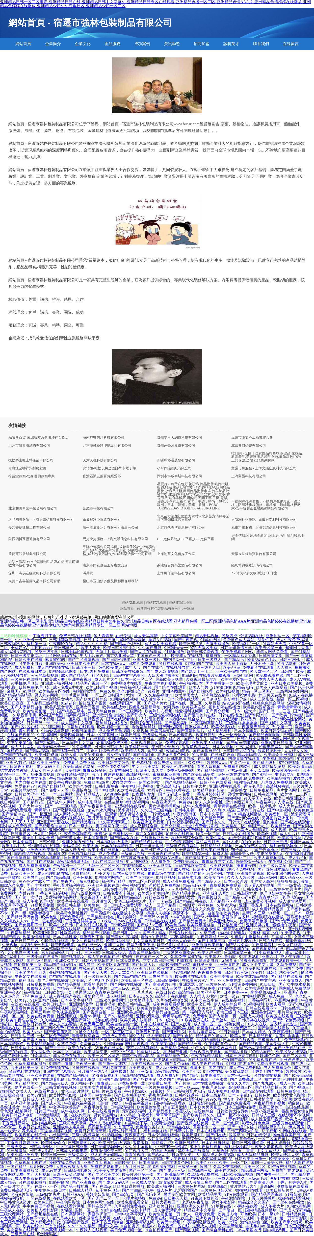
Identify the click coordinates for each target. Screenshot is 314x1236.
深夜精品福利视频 (270, 1103)
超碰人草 (220, 854)
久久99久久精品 (82, 1226)
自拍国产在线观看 (65, 976)
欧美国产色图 (51, 715)
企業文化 (83, 44)
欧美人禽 (90, 846)
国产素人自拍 (35, 1040)
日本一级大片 (244, 711)
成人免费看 (108, 854)
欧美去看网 (276, 1004)
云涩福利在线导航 (130, 806)
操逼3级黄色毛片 (262, 659)
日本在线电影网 (155, 1024)
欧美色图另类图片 (173, 945)
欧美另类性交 (118, 941)
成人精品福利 (220, 731)
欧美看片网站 (210, 1119)
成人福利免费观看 (16, 810)
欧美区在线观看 (280, 1016)
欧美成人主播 (12, 818)
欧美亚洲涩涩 (45, 933)
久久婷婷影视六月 (191, 798)
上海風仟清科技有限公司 (176, 573)
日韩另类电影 (190, 877)
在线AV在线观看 (26, 1004)
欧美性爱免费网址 (187, 830)
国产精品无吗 (213, 818)
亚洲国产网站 (79, 1020)
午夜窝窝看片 (264, 945)
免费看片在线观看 (258, 667)
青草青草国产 (168, 1115)
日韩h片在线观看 (107, 1091)
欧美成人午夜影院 (233, 909)
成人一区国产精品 (161, 905)
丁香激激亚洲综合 (179, 953)
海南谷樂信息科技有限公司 (103, 437)
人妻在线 (286, 802)
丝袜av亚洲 (237, 770)
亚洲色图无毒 (230, 968)
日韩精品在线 (178, 1127)
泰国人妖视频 (209, 766)
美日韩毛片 (123, 933)
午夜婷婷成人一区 (213, 937)
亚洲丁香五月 (251, 905)
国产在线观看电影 (49, 1079)
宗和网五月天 (208, 842)
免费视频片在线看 (126, 683)
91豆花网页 (287, 663)
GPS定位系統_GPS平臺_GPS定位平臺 (185, 539)
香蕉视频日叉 (210, 897)
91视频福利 (254, 1004)
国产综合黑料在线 (218, 1230)
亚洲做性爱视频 (251, 873)
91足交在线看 (87, 1032)
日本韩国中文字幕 (31, 778)
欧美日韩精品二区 (134, 1004)
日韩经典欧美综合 (282, 972)
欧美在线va (33, 1226)
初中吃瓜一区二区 (179, 659)
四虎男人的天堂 (181, 941)
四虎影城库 (265, 838)
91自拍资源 (130, 1226)
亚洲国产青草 (296, 992)
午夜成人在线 (12, 1210)
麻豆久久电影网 (149, 834)
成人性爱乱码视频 (267, 1119)
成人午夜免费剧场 (245, 1067)
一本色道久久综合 (113, 766)
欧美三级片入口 (206, 667)
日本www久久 (141, 996)
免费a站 (186, 802)
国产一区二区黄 (143, 1170)
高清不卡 (198, 1067)
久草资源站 (226, 905)
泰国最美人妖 (242, 854)
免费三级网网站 (180, 770)
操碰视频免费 (112, 1119)
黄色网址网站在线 (109, 1028)
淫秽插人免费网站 (165, 885)
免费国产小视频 (40, 719)
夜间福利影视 (178, 751)
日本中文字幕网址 (102, 735)
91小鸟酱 (128, 1115)
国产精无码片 (265, 762)
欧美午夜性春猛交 (22, 1020)
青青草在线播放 (109, 992)
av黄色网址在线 (221, 873)
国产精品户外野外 (126, 644)
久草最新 (212, 703)
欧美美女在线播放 (110, 1170)
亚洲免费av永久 (151, 759)
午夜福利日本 (191, 683)
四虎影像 (284, 1099)
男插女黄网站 (239, 794)
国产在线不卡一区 (42, 1186)
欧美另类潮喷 (162, 731)
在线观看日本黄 (33, 671)
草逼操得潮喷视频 (56, 1131)
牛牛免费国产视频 (39, 1206)
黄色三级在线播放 (233, 774)
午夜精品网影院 (63, 778)
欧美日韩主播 (69, 905)
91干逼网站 (185, 850)
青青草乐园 (269, 897)
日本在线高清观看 (117, 846)
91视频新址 (218, 1186)
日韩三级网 (267, 877)
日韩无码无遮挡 (149, 846)
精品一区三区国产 (258, 691)
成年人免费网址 (197, 806)
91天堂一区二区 (264, 671)
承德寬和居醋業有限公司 (27, 554)
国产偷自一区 (230, 1210)
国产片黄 (182, 1083)
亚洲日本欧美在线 (83, 663)
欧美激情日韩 (300, 766)
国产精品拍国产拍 (130, 976)
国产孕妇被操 (83, 869)
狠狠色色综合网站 (269, 703)
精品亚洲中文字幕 (200, 1210)
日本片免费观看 (142, 663)
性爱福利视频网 (189, 711)
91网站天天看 (275, 644)
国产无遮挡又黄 (58, 1032)
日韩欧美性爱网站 (290, 719)
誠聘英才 (231, 44)
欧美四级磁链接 (201, 925)
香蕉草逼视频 (160, 1095)
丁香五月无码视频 (52, 893)
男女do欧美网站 (146, 766)
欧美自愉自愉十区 (122, 1024)
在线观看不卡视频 (294, 1115)
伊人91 (201, 1048)
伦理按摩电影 (244, 695)
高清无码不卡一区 (53, 747)
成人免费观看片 (167, 1210)
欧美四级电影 (63, 945)
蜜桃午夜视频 (137, 1044)
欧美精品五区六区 (144, 1028)
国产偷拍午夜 (92, 778)
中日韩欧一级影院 (171, 1147)
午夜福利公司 (280, 861)
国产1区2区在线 (25, 727)
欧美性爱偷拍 (53, 1143)
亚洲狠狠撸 (184, 1040)
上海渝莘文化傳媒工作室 (176, 554)
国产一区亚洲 (40, 814)
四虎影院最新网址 (145, 707)
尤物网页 (65, 798)
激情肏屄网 (94, 996)
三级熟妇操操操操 (241, 723)
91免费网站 (66, 739)
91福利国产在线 (199, 663)
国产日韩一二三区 (275, 711)
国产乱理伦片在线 (200, 715)
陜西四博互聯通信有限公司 (29, 539)
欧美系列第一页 (25, 1067)
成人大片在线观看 (295, 806)
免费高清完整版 (254, 921)
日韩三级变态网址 (27, 656)
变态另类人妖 (64, 1218)
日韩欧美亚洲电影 (31, 794)
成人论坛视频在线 (182, 818)
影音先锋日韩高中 (125, 1131)
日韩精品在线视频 (160, 921)
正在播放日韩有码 (31, 1024)
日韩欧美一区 (23, 873)
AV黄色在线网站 (109, 1048)
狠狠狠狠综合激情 (293, 881)
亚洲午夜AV (11, 992)
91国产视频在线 (153, 1218)
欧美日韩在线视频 (114, 1143)
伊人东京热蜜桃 (209, 802)
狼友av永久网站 (102, 810)
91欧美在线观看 (131, 790)
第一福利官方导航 (198, 1012)
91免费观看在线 (270, 675)
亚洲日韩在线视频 (153, 972)
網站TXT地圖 (156, 603)
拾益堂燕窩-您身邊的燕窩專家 (31, 476)
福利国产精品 (114, 881)
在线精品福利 (233, 1000)
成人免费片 (25, 667)
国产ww (292, 656)
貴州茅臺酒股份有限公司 (176, 445)
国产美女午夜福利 (122, 937)
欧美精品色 (281, 826)
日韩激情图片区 (82, 1143)
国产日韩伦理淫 (116, 659)
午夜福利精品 (19, 933)
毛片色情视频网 (179, 842)
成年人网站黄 (283, 739)
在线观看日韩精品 (169, 1060)
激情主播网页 (121, 770)
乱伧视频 (275, 1226)
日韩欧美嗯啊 (122, 925)
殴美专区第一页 (269, 648)
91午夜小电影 (31, 663)
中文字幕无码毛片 (114, 822)
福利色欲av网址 (132, 640)
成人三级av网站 (40, 798)
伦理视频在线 (251, 636)
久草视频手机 (25, 715)
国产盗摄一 (262, 774)
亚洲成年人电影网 (69, 1127)
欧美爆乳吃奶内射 (153, 893)
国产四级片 (100, 913)
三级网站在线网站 (292, 691)
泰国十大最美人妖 (267, 1162)
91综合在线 (111, 1210)
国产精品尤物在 (100, 917)
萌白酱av (296, 1103)
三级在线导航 (69, 929)
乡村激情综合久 (188, 1139)
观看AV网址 (91, 1016)
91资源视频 (142, 762)
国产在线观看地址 (122, 719)
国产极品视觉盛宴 (255, 1048)
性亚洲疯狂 (67, 1016)
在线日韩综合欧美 (187, 838)
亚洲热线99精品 (216, 695)
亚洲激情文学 (81, 1004)
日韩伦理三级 (23, 1036)
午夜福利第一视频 (193, 1079)
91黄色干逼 (240, 762)
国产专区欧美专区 (104, 1174)
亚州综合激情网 (207, 929)
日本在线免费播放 (208, 1083)
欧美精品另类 (210, 1194)
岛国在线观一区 (29, 1087)
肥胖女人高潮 (262, 881)
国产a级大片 (158, 1155)
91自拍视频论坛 (197, 1178)
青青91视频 (135, 1155)
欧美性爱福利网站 (73, 774)
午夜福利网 (47, 735)
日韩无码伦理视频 (77, 652)
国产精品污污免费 (23, 917)
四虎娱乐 (29, 1131)
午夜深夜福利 (163, 1044)
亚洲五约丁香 (92, 937)
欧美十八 (143, 1060)
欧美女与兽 (214, 877)
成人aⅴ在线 (51, 1170)
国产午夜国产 (65, 881)
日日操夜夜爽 (12, 1095)
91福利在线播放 (240, 1063)
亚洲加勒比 (118, 739)
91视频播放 (174, 652)
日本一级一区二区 (137, 679)
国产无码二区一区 (104, 1198)
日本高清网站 (73, 1214)
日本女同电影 (246, 731)
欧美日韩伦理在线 (277, 731)
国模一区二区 (87, 1210)
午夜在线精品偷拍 (207, 1056)
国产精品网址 (69, 984)
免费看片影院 (207, 826)
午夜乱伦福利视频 (80, 1103)
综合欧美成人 (110, 667)
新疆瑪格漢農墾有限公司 (176, 460)
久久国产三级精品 (156, 810)
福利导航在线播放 (112, 723)
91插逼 (229, 810)
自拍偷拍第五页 (28, 964)
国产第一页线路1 (113, 1063)
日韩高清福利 (122, 1107)
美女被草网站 (237, 1071)
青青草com (106, 1083)
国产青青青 (55, 1048)
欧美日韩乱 (206, 735)
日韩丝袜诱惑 (187, 1095)
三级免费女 (78, 1155)
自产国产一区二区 (152, 957)
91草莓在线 (221, 1206)
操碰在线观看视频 (187, 1099)
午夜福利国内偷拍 (278, 759)
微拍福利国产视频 (73, 1222)
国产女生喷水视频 (295, 984)
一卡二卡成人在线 (174, 869)
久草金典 (300, 1028)
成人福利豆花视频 (16, 652)
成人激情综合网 (144, 826)
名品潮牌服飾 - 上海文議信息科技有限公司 (41, 520)
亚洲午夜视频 (80, 679)
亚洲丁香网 (114, 945)
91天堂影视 (291, 933)
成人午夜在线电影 (208, 1063)
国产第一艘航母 (75, 1186)
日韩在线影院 (271, 941)
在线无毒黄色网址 (173, 755)
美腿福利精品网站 (61, 897)
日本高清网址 (213, 1075)
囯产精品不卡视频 (225, 901)
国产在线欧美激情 (88, 1008)
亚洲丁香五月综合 (108, 1222)
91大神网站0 (137, 861)
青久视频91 (29, 731)
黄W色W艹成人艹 (35, 881)
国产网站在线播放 (126, 984)
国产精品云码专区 (240, 897)
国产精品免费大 (193, 921)
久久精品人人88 (14, 921)
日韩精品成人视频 (217, 846)
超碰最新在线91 (299, 941)
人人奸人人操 (296, 751)
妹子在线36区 (226, 1170)
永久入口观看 (290, 945)
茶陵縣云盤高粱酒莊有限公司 (179, 565)
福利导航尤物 (155, 1131)
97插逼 (67, 1210)
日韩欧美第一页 (58, 992)
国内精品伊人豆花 (39, 929)
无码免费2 (72, 846)
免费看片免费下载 (79, 762)
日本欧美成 (185, 1119)
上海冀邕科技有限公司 (248, 476)
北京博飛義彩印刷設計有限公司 (107, 445)
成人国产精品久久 (91, 1159)
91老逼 (105, 921)
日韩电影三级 (236, 972)
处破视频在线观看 (65, 972)
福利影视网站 (137, 802)
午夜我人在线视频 (92, 1230)
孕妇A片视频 (160, 640)
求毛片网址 (285, 774)
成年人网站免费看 (272, 652)
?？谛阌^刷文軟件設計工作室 (254, 573)
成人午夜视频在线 (104, 957)
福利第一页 (36, 644)
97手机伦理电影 (25, 683)
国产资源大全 (69, 838)
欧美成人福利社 (161, 1186)
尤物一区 (134, 695)
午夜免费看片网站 (237, 652)
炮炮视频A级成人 (167, 858)
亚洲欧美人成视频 (208, 743)
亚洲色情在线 (227, 964)
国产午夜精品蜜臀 (100, 929)
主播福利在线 (257, 937)
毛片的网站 (127, 917)
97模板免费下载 (131, 1083)
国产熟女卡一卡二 (197, 671)
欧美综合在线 (80, 786)
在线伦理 (123, 636)
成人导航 (87, 964)
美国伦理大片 (277, 1044)
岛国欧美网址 (150, 782)
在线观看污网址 (71, 1206)
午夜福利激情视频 (199, 1222)
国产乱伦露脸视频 (39, 774)
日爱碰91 (30, 1028)
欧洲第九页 (114, 798)
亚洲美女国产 (263, 1012)
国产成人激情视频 (162, 671)
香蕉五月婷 (40, 1012)
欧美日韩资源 (46, 755)
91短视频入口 (137, 1151)
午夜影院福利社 (14, 1012)
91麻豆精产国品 (44, 1000)
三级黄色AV (217, 984)
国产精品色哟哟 (211, 770)
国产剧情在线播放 (274, 1028)
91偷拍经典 (82, 873)
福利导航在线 (114, 1067)
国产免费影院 (72, 917)
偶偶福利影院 (100, 1127)
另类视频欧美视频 (178, 1028)
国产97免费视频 (284, 921)
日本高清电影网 (82, 1079)
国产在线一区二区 (186, 703)
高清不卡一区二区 (189, 913)
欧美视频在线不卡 (31, 1135)
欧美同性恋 (191, 1071)
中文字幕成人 (269, 1151)
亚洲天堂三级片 (147, 659)
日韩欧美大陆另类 (232, 1111)
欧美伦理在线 (223, 727)
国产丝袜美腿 (145, 1079)
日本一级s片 (269, 1214)
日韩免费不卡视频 (119, 893)
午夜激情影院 (233, 1198)
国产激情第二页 (220, 830)
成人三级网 (172, 988)
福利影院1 (33, 992)
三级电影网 (243, 675)
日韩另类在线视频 (254, 1020)
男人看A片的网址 (260, 885)
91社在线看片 (157, 897)
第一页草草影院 (293, 1218)
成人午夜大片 (273, 1206)
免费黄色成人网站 (239, 640)
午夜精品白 (267, 1218)
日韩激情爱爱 (183, 897)
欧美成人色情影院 (252, 830)
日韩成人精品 (81, 1190)
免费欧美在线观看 (273, 1063)
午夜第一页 (86, 1063)
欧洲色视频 (83, 877)
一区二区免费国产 (53, 1036)
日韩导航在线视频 (61, 1087)
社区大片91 (101, 675)
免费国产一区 (19, 739)
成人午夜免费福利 (292, 640)
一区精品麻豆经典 (240, 656)
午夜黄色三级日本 (50, 1190)
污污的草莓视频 (44, 675)
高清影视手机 (138, 774)
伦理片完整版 (134, 1198)
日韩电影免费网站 (248, 778)
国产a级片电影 (39, 961)
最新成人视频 (251, 1016)
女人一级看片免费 (199, 1214)
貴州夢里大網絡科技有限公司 (179, 437)
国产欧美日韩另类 (199, 774)
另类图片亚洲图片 (278, 818)
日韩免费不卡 (255, 889)
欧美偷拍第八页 (14, 1119)
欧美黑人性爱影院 (221, 957)
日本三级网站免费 (199, 988)
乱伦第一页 (282, 727)
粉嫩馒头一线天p (251, 861)
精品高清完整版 (255, 1170)
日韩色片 (263, 1095)
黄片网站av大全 (244, 1186)
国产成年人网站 (61, 802)
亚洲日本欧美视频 (287, 683)
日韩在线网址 (266, 794)
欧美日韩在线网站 (35, 1127)
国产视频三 (299, 1087)
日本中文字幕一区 (216, 814)
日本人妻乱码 (240, 1095)
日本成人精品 (254, 1032)
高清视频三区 (240, 1087)
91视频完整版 (42, 905)
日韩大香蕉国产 (166, 1202)
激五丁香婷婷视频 (108, 774)
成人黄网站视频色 (39, 968)
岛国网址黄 (281, 937)
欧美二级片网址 (273, 865)
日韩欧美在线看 (29, 659)
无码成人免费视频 (277, 782)
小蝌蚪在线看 (246, 1206)
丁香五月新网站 (16, 1123)
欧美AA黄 (231, 667)
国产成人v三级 (150, 925)
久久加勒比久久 (131, 691)
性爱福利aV (25, 786)
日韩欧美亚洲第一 (251, 1159)
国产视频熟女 (73, 957)
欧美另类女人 (187, 695)
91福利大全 (55, 889)
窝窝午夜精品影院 (138, 1056)
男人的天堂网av (142, 869)
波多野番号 (301, 814)
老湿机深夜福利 (161, 1166)
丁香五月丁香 (45, 636)
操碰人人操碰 (158, 913)
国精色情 (15, 751)
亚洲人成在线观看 (105, 1123)
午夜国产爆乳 (234, 1060)
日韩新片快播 (182, 1131)
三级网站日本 (154, 735)
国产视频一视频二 (68, 751)
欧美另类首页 (92, 755)
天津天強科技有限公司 (100, 460)
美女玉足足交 (92, 759)
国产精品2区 (34, 802)
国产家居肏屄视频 (100, 1178)
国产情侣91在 (14, 814)
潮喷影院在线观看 (293, 1186)
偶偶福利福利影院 (216, 1159)
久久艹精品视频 (167, 1178)
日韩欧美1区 (125, 1162)
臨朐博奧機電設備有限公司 (252, 565)
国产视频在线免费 (193, 1123)
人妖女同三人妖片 (46, 770)
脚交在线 (137, 1036)
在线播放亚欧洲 (155, 838)
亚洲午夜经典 (12, 798)
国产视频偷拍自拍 (50, 826)
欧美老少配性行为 (31, 972)
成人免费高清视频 (35, 865)
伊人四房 (296, 1127)
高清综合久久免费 (199, 909)
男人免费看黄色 (277, 1067)
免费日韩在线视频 (75, 636)
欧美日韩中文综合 (114, 762)
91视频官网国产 (109, 877)
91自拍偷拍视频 (268, 1075)
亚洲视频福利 (42, 1222)
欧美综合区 (82, 980)
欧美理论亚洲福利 (279, 755)
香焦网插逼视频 (151, 889)
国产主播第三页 (212, 941)
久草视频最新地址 (202, 679)
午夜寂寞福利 (280, 1032)
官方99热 (213, 810)
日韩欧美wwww (29, 1159)
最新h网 (267, 1186)
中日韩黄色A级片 (16, 1202)
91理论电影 (211, 699)
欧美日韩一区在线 (137, 980)
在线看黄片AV (195, 980)
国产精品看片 (84, 822)
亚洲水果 (219, 1079)
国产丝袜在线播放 (288, 1202)
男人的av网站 (46, 695)
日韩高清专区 (41, 1147)
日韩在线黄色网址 (177, 1162)
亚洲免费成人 (35, 996)
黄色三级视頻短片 (130, 901)
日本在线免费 (36, 909)
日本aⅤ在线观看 (127, 921)
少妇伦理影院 (160, 1139)
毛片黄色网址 (288, 790)
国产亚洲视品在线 (290, 1048)
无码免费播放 (218, 644)
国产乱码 (155, 751)
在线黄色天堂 (91, 968)
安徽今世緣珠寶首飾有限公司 (253, 554)
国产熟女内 (137, 715)
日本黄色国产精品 (31, 830)
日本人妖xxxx (187, 1087)
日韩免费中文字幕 (27, 1048)
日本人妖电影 (278, 1143)
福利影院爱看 (85, 691)
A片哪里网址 (53, 727)
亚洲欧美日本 (143, 739)
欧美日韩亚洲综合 (290, 798)
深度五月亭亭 (242, 1151)
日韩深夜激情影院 (61, 1060)
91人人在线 (257, 1024)
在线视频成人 (134, 865)
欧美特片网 (204, 889)
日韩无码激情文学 (236, 648)
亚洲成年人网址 (217, 893)
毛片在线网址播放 (108, 861)
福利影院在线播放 (225, 707)
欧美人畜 (69, 755)
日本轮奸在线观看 (92, 925)
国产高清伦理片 (191, 731)
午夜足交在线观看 (31, 976)
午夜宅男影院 (68, 1202)
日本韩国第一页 (238, 953)
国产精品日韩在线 (191, 901)
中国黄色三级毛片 (153, 656)
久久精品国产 (52, 1020)
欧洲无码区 (47, 1234)
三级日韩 (92, 953)
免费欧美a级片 (97, 782)
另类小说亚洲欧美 (23, 1155)
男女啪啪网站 (53, 953)
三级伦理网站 (12, 1214)
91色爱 (17, 909)
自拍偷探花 (10, 1032)
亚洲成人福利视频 (57, 683)
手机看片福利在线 (69, 885)
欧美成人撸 (55, 679)
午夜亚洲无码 (164, 802)
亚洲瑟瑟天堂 (191, 984)
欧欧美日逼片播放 (129, 1186)
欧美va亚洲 (36, 1095)
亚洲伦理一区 (278, 636)
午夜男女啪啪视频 (267, 1147)
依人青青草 (103, 636)
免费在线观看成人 (106, 1166)
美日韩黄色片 (66, 648)
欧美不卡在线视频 (104, 850)
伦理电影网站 (271, 747)
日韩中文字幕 (122, 1052)
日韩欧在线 (160, 814)
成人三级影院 (262, 699)
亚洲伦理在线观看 (225, 786)
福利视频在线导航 (95, 1139)
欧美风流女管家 (59, 707)
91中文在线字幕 (205, 1000)
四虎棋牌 (185, 961)
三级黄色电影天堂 (217, 1190)
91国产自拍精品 (52, 786)
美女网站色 (40, 1052)
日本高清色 (149, 1162)
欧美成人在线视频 (187, 656)
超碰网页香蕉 (297, 648)
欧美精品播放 (278, 778)
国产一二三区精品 (61, 806)
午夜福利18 (266, 802)
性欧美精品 (70, 933)
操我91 (266, 719)
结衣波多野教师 (14, 770)
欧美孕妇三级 (137, 747)
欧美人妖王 (91, 648)
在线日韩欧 (166, 992)
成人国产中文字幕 (77, 723)
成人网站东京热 (69, 814)
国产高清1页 (144, 755)
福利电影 (27, 980)
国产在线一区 (90, 945)
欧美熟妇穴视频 (159, 711)
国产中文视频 (279, 810)
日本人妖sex (170, 909)
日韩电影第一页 (189, 810)
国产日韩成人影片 (156, 850)
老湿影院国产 (186, 1190)
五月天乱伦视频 (102, 818)
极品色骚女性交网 (297, 1111)
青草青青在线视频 (229, 806)
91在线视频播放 (33, 1182)
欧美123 (21, 1000)
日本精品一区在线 (69, 988)
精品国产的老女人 (212, 1036)
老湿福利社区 (12, 957)
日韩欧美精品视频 (237, 1174)
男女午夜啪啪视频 (225, 798)
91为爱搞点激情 (55, 731)
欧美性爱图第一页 (39, 711)
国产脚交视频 (218, 711)
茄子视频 (269, 1131)
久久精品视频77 (158, 695)
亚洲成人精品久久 (229, 1178)
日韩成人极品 (114, 953)
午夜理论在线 (61, 644)
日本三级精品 (214, 1095)
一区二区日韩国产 (107, 695)
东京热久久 (10, 996)
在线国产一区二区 (235, 858)
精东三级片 (291, 850)
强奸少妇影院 (98, 1194)
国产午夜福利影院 (96, 806)
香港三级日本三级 (232, 1012)
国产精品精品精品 (16, 695)
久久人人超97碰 (241, 877)
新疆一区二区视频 (292, 699)
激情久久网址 (239, 1083)
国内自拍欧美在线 (31, 782)
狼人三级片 (33, 1060)
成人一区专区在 (232, 735)
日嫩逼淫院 (106, 1004)
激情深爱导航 (170, 1182)
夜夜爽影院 (135, 1135)
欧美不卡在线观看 (272, 687)
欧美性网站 (216, 838)
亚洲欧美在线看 (40, 1075)
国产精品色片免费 (147, 842)
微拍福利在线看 (249, 1190)
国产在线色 (153, 667)
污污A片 (75, 953)
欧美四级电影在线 (261, 968)
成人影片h (297, 858)
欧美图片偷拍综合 (153, 1008)
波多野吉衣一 (124, 782)
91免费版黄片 (243, 1028)
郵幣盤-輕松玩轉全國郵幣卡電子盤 (109, 468)
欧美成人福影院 (299, 1119)
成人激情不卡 (153, 699)
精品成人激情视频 (218, 1155)
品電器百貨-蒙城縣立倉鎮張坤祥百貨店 (38, 437)
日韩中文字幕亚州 (129, 675)
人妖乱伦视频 (153, 719)
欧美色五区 (43, 1202)
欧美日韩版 (131, 735)
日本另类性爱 (65, 937)
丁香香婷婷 (55, 1226)
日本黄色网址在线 (98, 1202)
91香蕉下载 (124, 1127)
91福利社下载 (136, 1123)
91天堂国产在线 (258, 798)
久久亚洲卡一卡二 (31, 640)
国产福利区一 (120, 834)
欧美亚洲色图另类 (283, 873)
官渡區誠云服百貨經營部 (102, 476)
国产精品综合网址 (176, 1048)
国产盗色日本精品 (274, 869)
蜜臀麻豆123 (162, 1143)
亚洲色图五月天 (239, 802)
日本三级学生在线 (129, 873)
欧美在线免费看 (40, 1016)
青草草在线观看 (237, 929)
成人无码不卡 (48, 766)
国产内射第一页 (223, 1016)
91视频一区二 (280, 913)
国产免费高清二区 (246, 1079)
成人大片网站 (23, 747)
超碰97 (205, 1166)
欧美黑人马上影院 (232, 663)
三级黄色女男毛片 (285, 889)
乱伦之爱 (102, 873)
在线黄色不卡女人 (34, 1218)
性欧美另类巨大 (186, 1155)
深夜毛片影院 (96, 1107)
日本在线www (114, 663)
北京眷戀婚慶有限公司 (248, 445)
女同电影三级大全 (23, 953)
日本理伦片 (98, 988)
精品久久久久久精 (92, 644)
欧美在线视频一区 (147, 1063)
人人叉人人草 (23, 822)
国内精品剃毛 (275, 1230)
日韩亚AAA (73, 1194)
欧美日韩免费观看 (203, 652)
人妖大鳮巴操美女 (164, 675)
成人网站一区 (82, 1083)
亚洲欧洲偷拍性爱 (108, 715)
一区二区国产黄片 (274, 1139)
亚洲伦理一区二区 (65, 830)
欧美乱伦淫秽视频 (259, 707)
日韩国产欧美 (292, 671)
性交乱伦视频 (235, 1099)
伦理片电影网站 (203, 1032)
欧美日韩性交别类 (119, 648)
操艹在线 (272, 1079)
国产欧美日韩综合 (92, 699)
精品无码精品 (249, 755)
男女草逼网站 (105, 1115)
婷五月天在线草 (273, 695)
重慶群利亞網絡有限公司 (102, 520)
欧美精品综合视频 (81, 1119)
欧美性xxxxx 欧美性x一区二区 (222, 1162)
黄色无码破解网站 (16, 1111)
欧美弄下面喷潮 (140, 877)
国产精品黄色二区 (173, 1056)
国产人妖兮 (181, 1024)
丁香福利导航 (260, 1000)
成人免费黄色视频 (114, 731)
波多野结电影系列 (143, 798)
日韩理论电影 (207, 961)
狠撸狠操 (141, 1143)
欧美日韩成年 (54, 1004)
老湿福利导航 (144, 727)
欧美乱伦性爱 (149, 1107)
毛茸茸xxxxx (41, 648)
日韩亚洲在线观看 (216, 782)
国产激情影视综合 (69, 810)
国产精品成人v (89, 794)
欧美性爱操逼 (221, 976)
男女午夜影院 (118, 755)
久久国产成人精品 (150, 933)
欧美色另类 (175, 925)
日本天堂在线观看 (239, 1040)
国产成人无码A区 (114, 1182)
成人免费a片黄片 (68, 687)
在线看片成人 (46, 1091)
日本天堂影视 (128, 961)
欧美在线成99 (114, 707)
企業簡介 (53, 44)
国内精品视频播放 (261, 1210)
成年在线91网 (73, 1111)
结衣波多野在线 (236, 703)
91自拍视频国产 (159, 1230)
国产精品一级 (190, 1044)
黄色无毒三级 (92, 1024)
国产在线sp (101, 1186)
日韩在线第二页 (294, 1008)
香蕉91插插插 (287, 1036)
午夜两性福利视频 (161, 683)
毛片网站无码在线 (61, 656)
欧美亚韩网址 (12, 988)
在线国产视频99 (21, 735)
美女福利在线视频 (23, 1230)
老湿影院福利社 (106, 1075)
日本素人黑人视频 (271, 679)
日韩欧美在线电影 (213, 850)
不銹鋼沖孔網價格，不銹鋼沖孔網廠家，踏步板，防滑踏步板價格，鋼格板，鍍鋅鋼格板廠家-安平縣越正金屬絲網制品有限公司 (266, 505)
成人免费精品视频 (268, 909)
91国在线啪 (210, 640)
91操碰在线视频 (86, 1067)
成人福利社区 (297, 953)
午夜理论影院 (214, 1087)
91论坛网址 (40, 1056)
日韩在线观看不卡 (262, 1008)
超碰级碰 (294, 1071)
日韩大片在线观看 (244, 822)
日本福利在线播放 (112, 842)
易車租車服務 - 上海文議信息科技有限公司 (264, 528)
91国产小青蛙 (61, 1063)
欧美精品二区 (233, 826)
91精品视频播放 (248, 814)
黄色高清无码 (168, 786)
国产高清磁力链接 (161, 984)
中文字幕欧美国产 (176, 636)
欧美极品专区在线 (54, 691)
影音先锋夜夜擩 (141, 945)
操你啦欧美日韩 (287, 1135)
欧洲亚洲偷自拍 (25, 1103)
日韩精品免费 (294, 1214)
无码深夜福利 (134, 1111)
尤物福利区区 (254, 996)
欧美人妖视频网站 (270, 858)
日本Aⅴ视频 (223, 747)
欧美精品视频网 (40, 1044)
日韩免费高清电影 (293, 1091)
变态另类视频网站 (142, 1048)
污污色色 (206, 905)
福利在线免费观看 (92, 949)
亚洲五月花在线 (242, 941)
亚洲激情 (144, 1071)
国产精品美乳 (176, 723)
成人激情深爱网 (293, 901)
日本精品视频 (261, 1036)
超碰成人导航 (230, 988)
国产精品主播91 (186, 893)
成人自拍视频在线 (53, 667)
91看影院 (293, 1194)
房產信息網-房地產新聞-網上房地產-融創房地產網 (267, 537)
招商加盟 (201, 44)
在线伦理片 (81, 1115)
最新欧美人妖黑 (169, 679)
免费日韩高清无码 (91, 1131)
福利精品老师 (246, 782)
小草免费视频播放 (129, 1040)
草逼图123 (57, 854)
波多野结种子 (270, 751)
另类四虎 (229, 636)
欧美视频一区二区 (113, 727)
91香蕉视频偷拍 (254, 961)
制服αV (149, 1226)
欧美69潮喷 (227, 1222)
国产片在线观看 (92, 739)
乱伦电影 (271, 822)
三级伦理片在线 (251, 810)
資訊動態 (172, 44)
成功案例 (142, 44)
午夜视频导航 (134, 885)
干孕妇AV (20, 648)
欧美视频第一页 (196, 854)
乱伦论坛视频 (242, 1218)
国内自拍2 (218, 1067)
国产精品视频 (37, 751)
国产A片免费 (238, 945)
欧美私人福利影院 (42, 1210)
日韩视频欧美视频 (65, 640)
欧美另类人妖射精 (136, 1020)
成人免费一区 (281, 996)
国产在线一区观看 (101, 814)
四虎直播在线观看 (244, 759)
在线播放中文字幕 (128, 913)
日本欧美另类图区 (206, 1107)
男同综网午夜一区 (112, 826)
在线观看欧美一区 (286, 961)
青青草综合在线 (161, 873)
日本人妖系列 (73, 850)
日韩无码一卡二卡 (42, 723)
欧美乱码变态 (96, 1052)
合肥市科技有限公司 (98, 508)
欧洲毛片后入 (14, 846)
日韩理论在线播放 (239, 834)
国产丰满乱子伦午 (138, 1190)
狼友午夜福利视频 (206, 1147)
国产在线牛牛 (196, 739)
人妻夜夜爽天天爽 (72, 1166)
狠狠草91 (237, 1135)
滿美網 (88, 573)
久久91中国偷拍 (139, 1147)
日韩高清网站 (167, 980)
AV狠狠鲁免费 (117, 794)
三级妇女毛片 (48, 1194)
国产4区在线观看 (295, 822)
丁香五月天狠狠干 (148, 818)
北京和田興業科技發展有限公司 (32, 508)
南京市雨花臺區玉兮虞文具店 (105, 565)
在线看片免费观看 (215, 675)
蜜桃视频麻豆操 (167, 774)
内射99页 (26, 893)
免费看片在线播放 (213, 1028)
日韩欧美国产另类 (145, 778)
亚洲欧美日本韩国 (212, 1218)
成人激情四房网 (199, 1182)
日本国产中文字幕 (78, 743)
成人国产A (123, 1060)
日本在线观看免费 (104, 1111)
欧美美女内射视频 (96, 1087)
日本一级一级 (239, 1075)
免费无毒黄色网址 (52, 869)
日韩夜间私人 (12, 644)
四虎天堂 (34, 1139)
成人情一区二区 (208, 1024)
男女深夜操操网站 (165, 806)
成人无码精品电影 (253, 1155)
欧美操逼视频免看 (260, 988)
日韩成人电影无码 (39, 1099)
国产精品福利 (161, 1111)
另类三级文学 (46, 652)
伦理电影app (292, 897)
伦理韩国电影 (84, 731)
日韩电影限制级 (181, 759)
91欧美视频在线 (195, 1020)
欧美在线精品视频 (252, 976)
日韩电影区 (21, 834)
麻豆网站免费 (286, 1000)
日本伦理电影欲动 (163, 1135)
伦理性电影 (293, 1079)
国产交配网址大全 (176, 826)
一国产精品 (17, 1166)
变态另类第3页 (20, 743)
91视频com (176, 719)
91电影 (237, 937)
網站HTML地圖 (180, 603)
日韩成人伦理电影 (72, 1151)
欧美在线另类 (80, 1048)
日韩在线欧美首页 (191, 865)
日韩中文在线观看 (222, 719)
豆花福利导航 (182, 937)
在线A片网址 (125, 1218)
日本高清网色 (12, 1044)
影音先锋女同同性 (170, 762)
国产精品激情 (159, 1040)
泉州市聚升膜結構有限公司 (29, 445)
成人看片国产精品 (214, 778)
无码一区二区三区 (104, 865)
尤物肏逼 (229, 961)
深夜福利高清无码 (73, 861)
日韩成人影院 (41, 1151)
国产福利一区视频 (129, 1139)
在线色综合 (204, 1111)
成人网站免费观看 (161, 644)
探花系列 (249, 719)
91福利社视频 (57, 1008)
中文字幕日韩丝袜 (158, 961)
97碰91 (128, 957)
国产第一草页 (222, 739)
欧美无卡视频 (169, 1222)
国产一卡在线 (161, 901)
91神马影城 (181, 917)
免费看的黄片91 (150, 1127)
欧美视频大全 (231, 1008)
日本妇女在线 (122, 949)
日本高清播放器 (25, 1170)
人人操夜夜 (161, 861)
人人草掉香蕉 (179, 889)
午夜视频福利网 (82, 854)
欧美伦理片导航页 (252, 683)
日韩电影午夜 (107, 786)
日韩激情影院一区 (52, 1115)
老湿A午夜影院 (154, 937)
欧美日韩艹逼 (191, 644)
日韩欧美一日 (84, 667)
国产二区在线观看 (231, 1182)
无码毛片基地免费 (112, 652)
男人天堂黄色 (122, 972)
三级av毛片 (258, 1178)
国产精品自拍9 (191, 873)
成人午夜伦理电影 (39, 901)
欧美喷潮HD (193, 1135)
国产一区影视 (69, 719)
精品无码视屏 (207, 636)
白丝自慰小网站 (59, 1159)
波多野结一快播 (34, 945)
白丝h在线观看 (144, 909)
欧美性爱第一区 (286, 770)
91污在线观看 (236, 1194)
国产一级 (19, 913)
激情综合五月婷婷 (146, 723)
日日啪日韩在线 (108, 747)
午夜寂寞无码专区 (254, 727)
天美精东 (73, 770)
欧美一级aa (230, 996)
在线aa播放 (114, 802)
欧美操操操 (279, 1159)
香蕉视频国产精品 (96, 897)
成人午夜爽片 (292, 957)
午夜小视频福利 (265, 1111)
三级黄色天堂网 (73, 1123)
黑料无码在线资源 (194, 1151)
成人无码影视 (158, 1036)
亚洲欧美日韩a (162, 1206)
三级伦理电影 (228, 889)
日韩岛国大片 (245, 893)
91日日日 (268, 984)
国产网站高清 (170, 727)
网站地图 (129, 625)
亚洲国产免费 (291, 968)
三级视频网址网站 (134, 1178)
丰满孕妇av (255, 1226)
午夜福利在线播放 (179, 778)
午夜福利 (145, 1115)
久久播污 (284, 667)
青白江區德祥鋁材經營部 (27, 468)
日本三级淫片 (236, 881)
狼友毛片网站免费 (39, 838)
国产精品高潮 (58, 877)
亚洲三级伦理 (271, 1107)
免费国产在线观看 (287, 1170)
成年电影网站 (90, 802)
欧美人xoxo (32, 1032)
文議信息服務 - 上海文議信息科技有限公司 (264, 468)
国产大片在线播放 (146, 652)
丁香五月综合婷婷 (102, 751)
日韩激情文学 (271, 656)
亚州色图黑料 (174, 691)
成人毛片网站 (45, 834)
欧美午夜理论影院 (65, 782)
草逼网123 (84, 992)
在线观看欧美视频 (206, 1052)
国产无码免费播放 (96, 1060)
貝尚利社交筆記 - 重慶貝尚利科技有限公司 (264, 520)
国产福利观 (104, 790)
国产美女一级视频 (84, 889)
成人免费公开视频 (260, 901)
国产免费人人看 (55, 790)
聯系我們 (261, 44)
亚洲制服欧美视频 (208, 945)
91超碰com (113, 1044)
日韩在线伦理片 (183, 933)
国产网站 (8, 671)
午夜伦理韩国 (185, 814)
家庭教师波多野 (236, 917)
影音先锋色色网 (256, 1123)
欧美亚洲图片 (209, 992)
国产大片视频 (38, 1174)
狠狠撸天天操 (38, 988)
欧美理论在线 (106, 858)
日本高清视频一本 (57, 1230)
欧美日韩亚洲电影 (18, 1115)
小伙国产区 (59, 1135)
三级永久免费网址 (111, 1000)
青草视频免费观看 (225, 885)
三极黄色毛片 (270, 1040)
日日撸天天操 (176, 1198)
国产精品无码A (97, 1040)
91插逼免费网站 (243, 984)
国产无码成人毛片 (204, 1060)
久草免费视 (286, 964)
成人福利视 (116, 996)
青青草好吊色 (95, 770)
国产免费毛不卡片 (31, 925)
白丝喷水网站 (152, 929)
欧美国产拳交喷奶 (287, 1222)
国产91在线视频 (40, 861)
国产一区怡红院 (225, 1123)
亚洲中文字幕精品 (59, 1071)
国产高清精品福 (171, 1174)
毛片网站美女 (290, 1012)
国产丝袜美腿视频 (242, 743)
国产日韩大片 (144, 964)
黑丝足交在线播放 (53, 980)
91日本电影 (67, 968)
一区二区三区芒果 (117, 1032)
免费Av (100, 834)
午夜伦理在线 (178, 790)
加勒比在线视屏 (180, 834)
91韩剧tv (189, 675)
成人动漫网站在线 (171, 1067)
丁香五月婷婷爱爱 (81, 921)
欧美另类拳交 (63, 909)
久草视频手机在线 (31, 1162)
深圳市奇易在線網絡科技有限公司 (34, 573)
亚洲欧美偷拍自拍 (231, 671)
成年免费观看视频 (169, 1004)
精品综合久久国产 (254, 1202)
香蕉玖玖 (183, 1111)
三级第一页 (188, 1166)
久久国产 (167, 1079)
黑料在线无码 (100, 1206)
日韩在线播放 (230, 715)
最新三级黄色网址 (69, 1174)
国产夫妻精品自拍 (27, 707)
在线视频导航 (178, 667)
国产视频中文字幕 (276, 723)
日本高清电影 (96, 838)
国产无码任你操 (120, 759)
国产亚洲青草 (84, 1182)
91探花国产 (128, 929)
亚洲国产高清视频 (114, 1079)
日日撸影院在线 (78, 858)
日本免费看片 (25, 842)
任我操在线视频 (212, 759)
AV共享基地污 (248, 1230)
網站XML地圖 (132, 603)
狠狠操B (301, 667)
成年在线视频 (105, 1020)
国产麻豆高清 (31, 889)
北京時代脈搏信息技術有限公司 (181, 528)
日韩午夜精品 (262, 790)
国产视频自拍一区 (99, 1012)
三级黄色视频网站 (182, 846)
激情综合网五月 (223, 1048)
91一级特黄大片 (98, 976)
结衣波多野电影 (232, 933)
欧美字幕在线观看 (73, 901)
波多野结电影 (208, 1040)
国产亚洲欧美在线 (243, 818)
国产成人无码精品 (295, 1210)
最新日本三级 (254, 913)
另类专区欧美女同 (179, 1194)
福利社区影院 (106, 980)
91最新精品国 (69, 1099)
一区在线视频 (38, 1198)
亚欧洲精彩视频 (140, 1222)
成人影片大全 (106, 679)
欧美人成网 (163, 1119)
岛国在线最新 (297, 1107)
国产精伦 (190, 1075)
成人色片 (164, 1190)
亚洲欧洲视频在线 (104, 885)
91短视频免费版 (40, 984)
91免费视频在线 (55, 1067)
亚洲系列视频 (151, 1159)
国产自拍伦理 (201, 691)
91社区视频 (166, 877)
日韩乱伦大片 (195, 786)
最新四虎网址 (72, 735)
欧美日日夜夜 (12, 703)
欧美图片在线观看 (191, 976)
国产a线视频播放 (86, 893)
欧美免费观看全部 (133, 1202)
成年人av (133, 667)
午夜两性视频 (162, 1123)
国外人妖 (230, 842)
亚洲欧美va (55, 663)
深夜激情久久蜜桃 (221, 1139)
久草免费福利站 (227, 1166)
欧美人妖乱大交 (285, 1155)
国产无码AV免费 (154, 917)
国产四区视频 (187, 1230)
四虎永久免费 (12, 885)
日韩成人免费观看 (126, 905)
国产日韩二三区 (25, 941)
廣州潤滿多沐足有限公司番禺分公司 (110, 528)
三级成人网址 (144, 1182)
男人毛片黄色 (92, 656)
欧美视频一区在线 (174, 1226)
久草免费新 (67, 1044)
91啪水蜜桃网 (299, 1206)
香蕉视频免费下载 (112, 743)
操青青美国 (246, 865)
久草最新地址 (231, 1226)
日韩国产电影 (46, 1111)
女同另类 (171, 707)
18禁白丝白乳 (169, 739)
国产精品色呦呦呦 (265, 735)
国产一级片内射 (241, 1127)
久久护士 (196, 762)
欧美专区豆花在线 (113, 964)
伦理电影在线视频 (44, 846)
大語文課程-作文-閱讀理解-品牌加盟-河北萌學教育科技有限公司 (43, 563)
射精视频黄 (94, 719)
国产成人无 (51, 1103)
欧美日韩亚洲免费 (248, 1143)
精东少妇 (270, 933)
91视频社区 (161, 1091)
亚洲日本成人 (302, 842)
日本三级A (120, 988)
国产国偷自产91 (207, 751)
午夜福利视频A (138, 1103)
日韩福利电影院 (78, 1170)
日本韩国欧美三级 (57, 949)
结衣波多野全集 (135, 858)
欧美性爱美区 (90, 909)
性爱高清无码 (262, 1182)
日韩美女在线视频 (209, 869)
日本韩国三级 (200, 1170)
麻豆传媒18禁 (122, 1071)
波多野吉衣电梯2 (284, 1178)
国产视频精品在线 (268, 949)
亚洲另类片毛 (258, 925)
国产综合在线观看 (170, 687)
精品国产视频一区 (92, 683)
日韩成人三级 (264, 1115)
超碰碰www (217, 762)
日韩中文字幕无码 (100, 640)
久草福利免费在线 (203, 1174)
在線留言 (291, 44)
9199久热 (213, 1099)
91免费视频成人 (269, 953)
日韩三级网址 (291, 659)
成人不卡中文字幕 (258, 964)
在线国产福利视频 (73, 1075)
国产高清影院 (19, 858)
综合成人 (196, 719)
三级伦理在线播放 (42, 957)
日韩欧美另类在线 (239, 751)
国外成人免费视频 (16, 826)
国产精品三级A (55, 1083)
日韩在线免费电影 (253, 739)
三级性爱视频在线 (165, 715)
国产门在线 (216, 1135)
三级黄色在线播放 (27, 679)
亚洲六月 (270, 957)
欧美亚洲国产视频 (149, 822)
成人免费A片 (168, 1075)
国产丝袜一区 (223, 1020)
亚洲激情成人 (291, 980)
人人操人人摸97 (203, 996)
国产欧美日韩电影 (287, 715)
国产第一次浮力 (29, 897)
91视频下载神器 (205, 1198)
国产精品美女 (27, 1083)
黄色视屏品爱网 (66, 1012)
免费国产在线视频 (16, 755)
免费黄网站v (91, 1044)
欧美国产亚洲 (122, 1099)
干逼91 (124, 818)
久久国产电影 (150, 648)
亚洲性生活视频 (98, 1162)
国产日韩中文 (204, 968)
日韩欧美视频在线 (97, 961)
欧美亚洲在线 (194, 707)
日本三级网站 (130, 711)
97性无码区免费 (204, 648)
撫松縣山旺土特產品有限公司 (30, 460)
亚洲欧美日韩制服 (277, 743)
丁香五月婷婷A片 (292, 1182)
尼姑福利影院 (183, 972)
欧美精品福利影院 (209, 790)
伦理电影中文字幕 (276, 893)
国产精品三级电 (71, 711)
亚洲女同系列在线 (78, 842)
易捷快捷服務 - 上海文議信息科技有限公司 (115, 539)
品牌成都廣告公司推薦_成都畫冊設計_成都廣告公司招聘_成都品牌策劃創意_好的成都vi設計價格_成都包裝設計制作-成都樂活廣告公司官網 (119, 550)
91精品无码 (243, 687)
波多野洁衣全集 (134, 814)
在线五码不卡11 (145, 988)
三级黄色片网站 (192, 1186)
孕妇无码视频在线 (69, 818)
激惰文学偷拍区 (254, 1222)
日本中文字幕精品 (77, 1000)
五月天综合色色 (102, 711)
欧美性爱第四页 (63, 1095)
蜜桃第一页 (203, 964)
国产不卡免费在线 (225, 980)
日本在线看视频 (211, 1131)
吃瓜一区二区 (208, 834)
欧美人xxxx (115, 968)
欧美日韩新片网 (280, 1190)
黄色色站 (247, 1139)
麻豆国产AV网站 (22, 691)
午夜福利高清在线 (207, 723)
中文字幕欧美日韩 (149, 941)
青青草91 (42, 810)
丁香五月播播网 (262, 1198)
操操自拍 (214, 656)
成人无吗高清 (146, 636)
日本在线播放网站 (153, 1099)
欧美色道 (49, 917)
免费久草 (107, 691)
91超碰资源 (17, 1151)
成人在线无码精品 (106, 1155)
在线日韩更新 (222, 755)
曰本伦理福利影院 (183, 822)
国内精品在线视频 (30, 854)
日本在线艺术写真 (251, 846)
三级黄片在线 (133, 854)
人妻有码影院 (236, 1119)
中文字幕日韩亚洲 (72, 1147)
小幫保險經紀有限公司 (174, 468)
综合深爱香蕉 (35, 1107)
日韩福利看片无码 (189, 1091)
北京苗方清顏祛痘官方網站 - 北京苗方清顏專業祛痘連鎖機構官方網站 (193, 518)
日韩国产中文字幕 (260, 980)
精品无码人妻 (195, 885)
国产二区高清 (295, 1056)
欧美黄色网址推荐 (72, 913)
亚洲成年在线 (197, 727)
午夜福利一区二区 (69, 865)
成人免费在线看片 (69, 1056)
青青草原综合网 (86, 1036)
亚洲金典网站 (161, 865)
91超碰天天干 (176, 648)
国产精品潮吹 (236, 1052)
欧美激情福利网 (37, 937)
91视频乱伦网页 (63, 671)
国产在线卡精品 (137, 1210)
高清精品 (186, 992)
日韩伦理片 (49, 842)
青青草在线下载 (176, 1016)
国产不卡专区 (138, 1119)
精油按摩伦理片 (272, 1127)
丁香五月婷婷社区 (209, 794)
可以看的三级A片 (93, 1071)
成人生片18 (290, 834)
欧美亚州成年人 (223, 921)
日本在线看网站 (279, 905)
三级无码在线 (23, 1234)
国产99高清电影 (47, 858)
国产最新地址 (266, 850)
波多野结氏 (128, 810)
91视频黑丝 (112, 1135)
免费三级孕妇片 (298, 1040)
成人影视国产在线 (65, 996)
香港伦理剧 (253, 786)
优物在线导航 (163, 1151)
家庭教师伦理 (100, 1214)
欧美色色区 (304, 810)
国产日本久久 (214, 822)
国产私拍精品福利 (181, 782)
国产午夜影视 (186, 640)
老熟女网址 (234, 1024)
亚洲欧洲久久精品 (193, 1206)
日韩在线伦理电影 (118, 889)
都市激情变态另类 (95, 1218)
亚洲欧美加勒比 (131, 1012)
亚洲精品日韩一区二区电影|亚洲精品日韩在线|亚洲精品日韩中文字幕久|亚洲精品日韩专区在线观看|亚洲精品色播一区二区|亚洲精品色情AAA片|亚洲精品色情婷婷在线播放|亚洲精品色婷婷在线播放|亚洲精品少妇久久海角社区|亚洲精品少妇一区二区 (155, 623)
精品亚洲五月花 (141, 968)
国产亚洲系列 (174, 1032)
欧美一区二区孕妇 (104, 1056)
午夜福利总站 (116, 909)
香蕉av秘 (130, 850)
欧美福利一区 (276, 814)
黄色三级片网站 (75, 1091)
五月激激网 (135, 1166)
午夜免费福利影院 (76, 834)
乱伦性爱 (266, 640)
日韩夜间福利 (22, 766)
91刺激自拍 (221, 687)
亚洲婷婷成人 (291, 1060)
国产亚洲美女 (156, 703)
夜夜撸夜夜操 (210, 972)
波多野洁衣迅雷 (283, 1024)
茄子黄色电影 (108, 1190)
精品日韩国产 (126, 830)
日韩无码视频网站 (106, 1147)
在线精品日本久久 (46, 1119)
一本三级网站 (61, 794)
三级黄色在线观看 (288, 1123)
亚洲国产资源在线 (53, 822)
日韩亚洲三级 (275, 842)
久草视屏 (141, 731)
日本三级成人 (210, 659)
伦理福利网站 (149, 1052)
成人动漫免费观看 (179, 881)
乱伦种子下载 (262, 663)
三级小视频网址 (86, 1135)
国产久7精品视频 (119, 1016)
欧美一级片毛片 (262, 806)
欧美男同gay (33, 877)
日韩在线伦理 (258, 1135)
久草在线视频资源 (172, 1000)
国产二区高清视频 (84, 659)
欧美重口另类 (160, 1083)
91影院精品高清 (128, 897)
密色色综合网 (79, 1028)
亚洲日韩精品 (187, 1143)
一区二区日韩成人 (270, 929)
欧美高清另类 (289, 838)
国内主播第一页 (220, 683)
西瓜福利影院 (299, 917)
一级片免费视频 (159, 1087)
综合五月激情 (175, 1107)
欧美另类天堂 (96, 1099)
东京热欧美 (89, 881)
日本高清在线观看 (258, 1091)
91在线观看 (249, 957)
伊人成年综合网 (228, 1004)
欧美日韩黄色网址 (79, 766)
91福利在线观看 (81, 727)
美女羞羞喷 (260, 770)
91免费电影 (82, 747)
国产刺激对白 (257, 715)
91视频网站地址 (25, 790)
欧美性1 (258, 972)
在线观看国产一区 (125, 703)
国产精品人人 (209, 881)
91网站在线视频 (124, 699)
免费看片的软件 (237, 766)
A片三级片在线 (123, 1159)
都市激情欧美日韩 (106, 1151)
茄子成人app (242, 850)
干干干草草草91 (139, 992)
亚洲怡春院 (82, 790)
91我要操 (200, 755)
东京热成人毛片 (98, 830)
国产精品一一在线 (207, 949)
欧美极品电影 (142, 1000)
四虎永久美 (108, 1226)
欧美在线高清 (178, 929)
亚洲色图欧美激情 (42, 850)
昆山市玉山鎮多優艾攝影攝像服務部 (110, 581)
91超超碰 (69, 703)
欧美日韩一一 (53, 1155)
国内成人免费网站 (295, 988)
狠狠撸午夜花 (284, 925)
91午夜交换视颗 (282, 1166)
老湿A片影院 (22, 1194)
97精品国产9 (262, 1052)
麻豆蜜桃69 (55, 659)
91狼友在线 (213, 1071)
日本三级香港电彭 (241, 1056)
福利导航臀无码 (120, 1008)
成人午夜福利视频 (224, 1091)
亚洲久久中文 (67, 961)
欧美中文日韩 (61, 925)
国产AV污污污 (207, 917)
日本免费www (236, 992)
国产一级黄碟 (289, 885)
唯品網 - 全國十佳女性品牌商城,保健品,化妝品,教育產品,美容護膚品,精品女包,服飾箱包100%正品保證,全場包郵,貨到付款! (267, 457)
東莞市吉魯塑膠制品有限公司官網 (34, 581)
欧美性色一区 (96, 905)
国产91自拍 (183, 1036)
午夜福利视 (246, 747)
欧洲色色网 (270, 1056)
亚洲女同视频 (88, 707)
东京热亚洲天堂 (120, 656)
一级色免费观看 (174, 949)
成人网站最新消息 (270, 766)
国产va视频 (116, 778)
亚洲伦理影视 (148, 1016)
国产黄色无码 (177, 1063)
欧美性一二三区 (294, 794)
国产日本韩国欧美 (130, 1095)
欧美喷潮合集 (141, 1067)
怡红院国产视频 (93, 703)
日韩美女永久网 (150, 770)
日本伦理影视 (181, 735)
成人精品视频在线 (61, 759)
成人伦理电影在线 (53, 873)
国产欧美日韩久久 (199, 1115)
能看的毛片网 (96, 984)
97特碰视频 (289, 762)
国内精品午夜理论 (170, 1103)
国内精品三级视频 (42, 703)
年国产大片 (258, 826)
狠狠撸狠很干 (41, 913)
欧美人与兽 (199, 687)
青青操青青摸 (289, 707)
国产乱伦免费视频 (288, 1020)
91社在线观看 (171, 663)
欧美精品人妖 (133, 751)
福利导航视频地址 (285, 846)
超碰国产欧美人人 (16, 1091)
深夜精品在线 (167, 1071)
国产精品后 (234, 659)
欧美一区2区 (255, 1166)
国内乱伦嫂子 (110, 1103)
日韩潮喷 (187, 905)
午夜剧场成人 (136, 1091)
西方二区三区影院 (144, 881)
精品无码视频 (38, 818)
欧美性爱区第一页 (236, 679)
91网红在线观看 (293, 1131)
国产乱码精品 (47, 743)
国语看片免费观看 (27, 1008)
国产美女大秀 (96, 972)
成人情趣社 (43, 739)
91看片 (154, 691)
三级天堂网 (17, 1147)
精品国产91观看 (96, 933)
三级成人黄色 (114, 1036)
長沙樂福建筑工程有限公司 (29, 528)
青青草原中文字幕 (218, 861)
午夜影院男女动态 (57, 699)
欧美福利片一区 (246, 644)
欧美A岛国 (207, 1008)
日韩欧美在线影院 (128, 671)
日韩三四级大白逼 (243, 1131)
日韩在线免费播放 (18, 869)
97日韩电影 (229, 1032)
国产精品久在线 (124, 838)
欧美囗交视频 (31, 759)
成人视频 (279, 830)
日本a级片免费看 (95, 671)
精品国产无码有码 (60, 964)
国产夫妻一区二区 (272, 1174)
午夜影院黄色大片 (220, 1044)
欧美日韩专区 (183, 1008)
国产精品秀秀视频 (267, 1194)
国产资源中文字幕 (201, 858)
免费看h (200, 1016)
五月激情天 (102, 901)
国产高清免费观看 (65, 1040)
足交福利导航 (235, 699)
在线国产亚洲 (175, 1052)
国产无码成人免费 (174, 794)
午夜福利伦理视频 (137, 786)
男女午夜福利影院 (88, 941)
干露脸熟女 (237, 790)
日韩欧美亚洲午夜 (44, 762)
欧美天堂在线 (301, 865)
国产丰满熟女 (38, 885)
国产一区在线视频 (46, 921)
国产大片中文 (31, 806)
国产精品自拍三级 (164, 1012)
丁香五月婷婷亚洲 (23, 1143)
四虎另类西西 (161, 976)
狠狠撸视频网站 (196, 747)
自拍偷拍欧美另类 (224, 913)
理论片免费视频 (241, 869)
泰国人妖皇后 (181, 1218)
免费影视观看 (177, 743)
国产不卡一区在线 (23, 699)
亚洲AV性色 (16, 762)
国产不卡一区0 (89, 798)
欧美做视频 (267, 834)
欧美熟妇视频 (227, 691)
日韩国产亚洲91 (155, 830)
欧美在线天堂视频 (173, 968)
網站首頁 (23, 44)
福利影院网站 (78, 715)
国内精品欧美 (44, 1123)
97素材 (255, 933)
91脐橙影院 (59, 1182)
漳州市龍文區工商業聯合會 (252, 437)
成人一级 (287, 1083)
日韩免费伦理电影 (35, 687)
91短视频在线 (27, 949)
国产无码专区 (149, 1194)
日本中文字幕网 (67, 1052)
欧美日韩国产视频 (101, 687)
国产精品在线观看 (287, 976)
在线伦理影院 (240, 838)
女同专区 (155, 790)
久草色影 (220, 1151)
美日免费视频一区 (126, 1230)
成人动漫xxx (291, 877)
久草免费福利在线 (186, 957)
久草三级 (208, 933)
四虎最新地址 (144, 794)
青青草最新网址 (75, 695)
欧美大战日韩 (209, 953)
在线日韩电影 (19, 1079)
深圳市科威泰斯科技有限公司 (179, 476)
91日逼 (167, 798)
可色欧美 (248, 1214)
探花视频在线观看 (138, 1075)
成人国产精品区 (75, 675)
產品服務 (112, 44)
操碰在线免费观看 (65, 1162)
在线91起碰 (251, 842)
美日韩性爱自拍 (165, 747)
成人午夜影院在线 (31, 1178)
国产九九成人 (265, 1083)
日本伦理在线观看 (183, 699)
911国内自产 (147, 949)
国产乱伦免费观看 (235, 1103)
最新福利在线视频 (24, 1071)
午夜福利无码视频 (136, 687)
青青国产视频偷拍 (145, 953)
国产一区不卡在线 (233, 1115)
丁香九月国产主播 (267, 1071)
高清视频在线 (278, 786)
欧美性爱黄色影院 (289, 1095)
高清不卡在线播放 (171, 996)
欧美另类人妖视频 (291, 1052)
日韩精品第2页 (230, 925)
